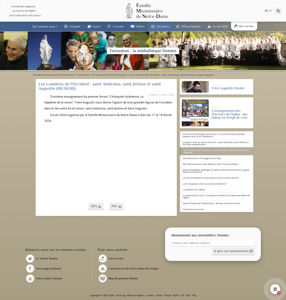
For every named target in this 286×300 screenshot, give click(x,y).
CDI (182, 295)
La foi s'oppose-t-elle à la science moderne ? (205, 183)
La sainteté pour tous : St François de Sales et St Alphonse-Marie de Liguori (216, 196)
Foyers (96, 26)
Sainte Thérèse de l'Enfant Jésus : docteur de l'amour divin (211, 203)
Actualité (74, 26)
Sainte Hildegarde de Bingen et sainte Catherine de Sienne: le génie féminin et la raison (216, 170)
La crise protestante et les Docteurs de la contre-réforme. (211, 177)
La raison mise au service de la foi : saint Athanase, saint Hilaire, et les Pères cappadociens (216, 143)
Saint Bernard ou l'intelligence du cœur (202, 158)
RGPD (176, 295)
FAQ (194, 295)
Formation (163, 26)
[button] (96, 206)
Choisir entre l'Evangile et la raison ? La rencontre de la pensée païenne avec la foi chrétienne (214, 135)
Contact (150, 295)
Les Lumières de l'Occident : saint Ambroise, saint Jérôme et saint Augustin (216, 151)
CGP (188, 295)
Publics (140, 26)
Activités (118, 26)
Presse (167, 295)
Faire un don (243, 26)
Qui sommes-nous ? (45, 26)
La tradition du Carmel (194, 189)
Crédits (159, 295)
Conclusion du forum (193, 209)
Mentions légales (135, 295)
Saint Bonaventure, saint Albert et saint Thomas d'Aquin (211, 164)
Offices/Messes (191, 26)
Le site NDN (220, 26)
